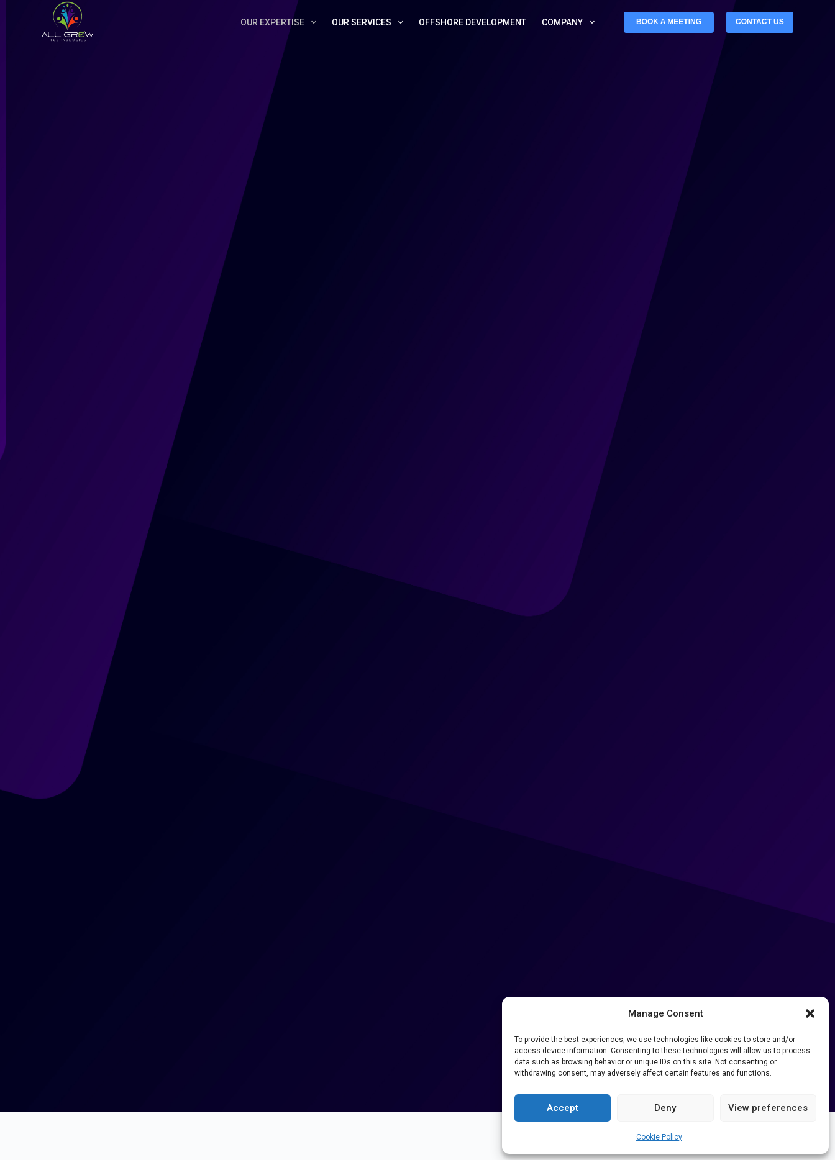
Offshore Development (472, 22)
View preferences (768, 1107)
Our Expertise (280, 22)
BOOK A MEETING (668, 21)
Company (571, 22)
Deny (665, 1107)
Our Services (370, 22)
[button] (810, 1013)
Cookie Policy (659, 1137)
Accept (562, 1107)
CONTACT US (760, 21)
